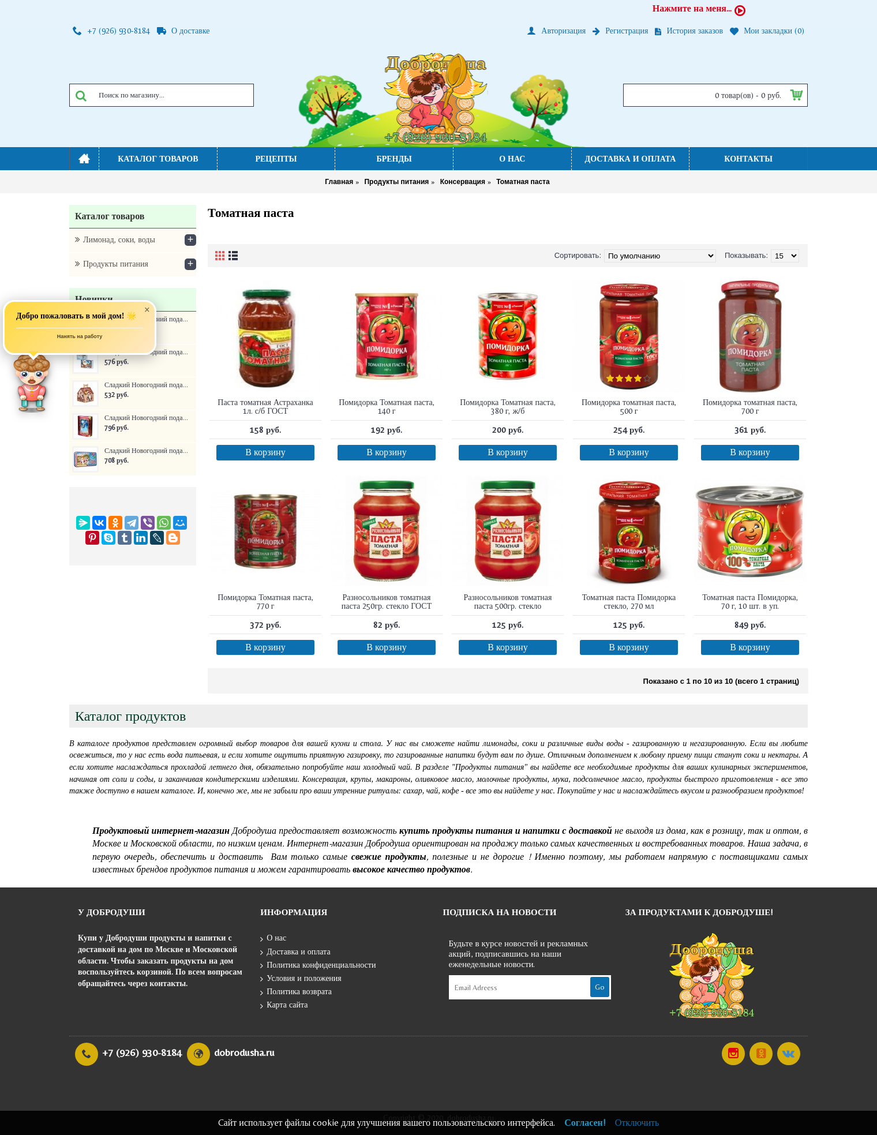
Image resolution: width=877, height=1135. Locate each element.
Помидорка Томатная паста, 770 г (265, 601)
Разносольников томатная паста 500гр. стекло (507, 601)
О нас (273, 938)
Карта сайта (284, 1005)
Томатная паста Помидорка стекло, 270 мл (629, 601)
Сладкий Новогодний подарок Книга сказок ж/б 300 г (146, 418)
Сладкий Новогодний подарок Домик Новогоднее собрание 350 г (146, 385)
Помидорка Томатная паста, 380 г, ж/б (508, 406)
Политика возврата (296, 992)
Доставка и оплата (295, 952)
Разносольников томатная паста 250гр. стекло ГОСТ (387, 601)
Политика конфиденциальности (318, 965)
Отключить (637, 1122)
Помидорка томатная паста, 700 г (750, 406)
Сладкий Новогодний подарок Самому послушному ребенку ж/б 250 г (146, 451)
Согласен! (585, 1122)
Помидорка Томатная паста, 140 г (386, 406)
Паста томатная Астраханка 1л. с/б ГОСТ (265, 406)
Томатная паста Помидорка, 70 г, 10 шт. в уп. (750, 601)
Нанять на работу (80, 340)
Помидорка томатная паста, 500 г (629, 406)
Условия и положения (301, 978)
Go (600, 987)
